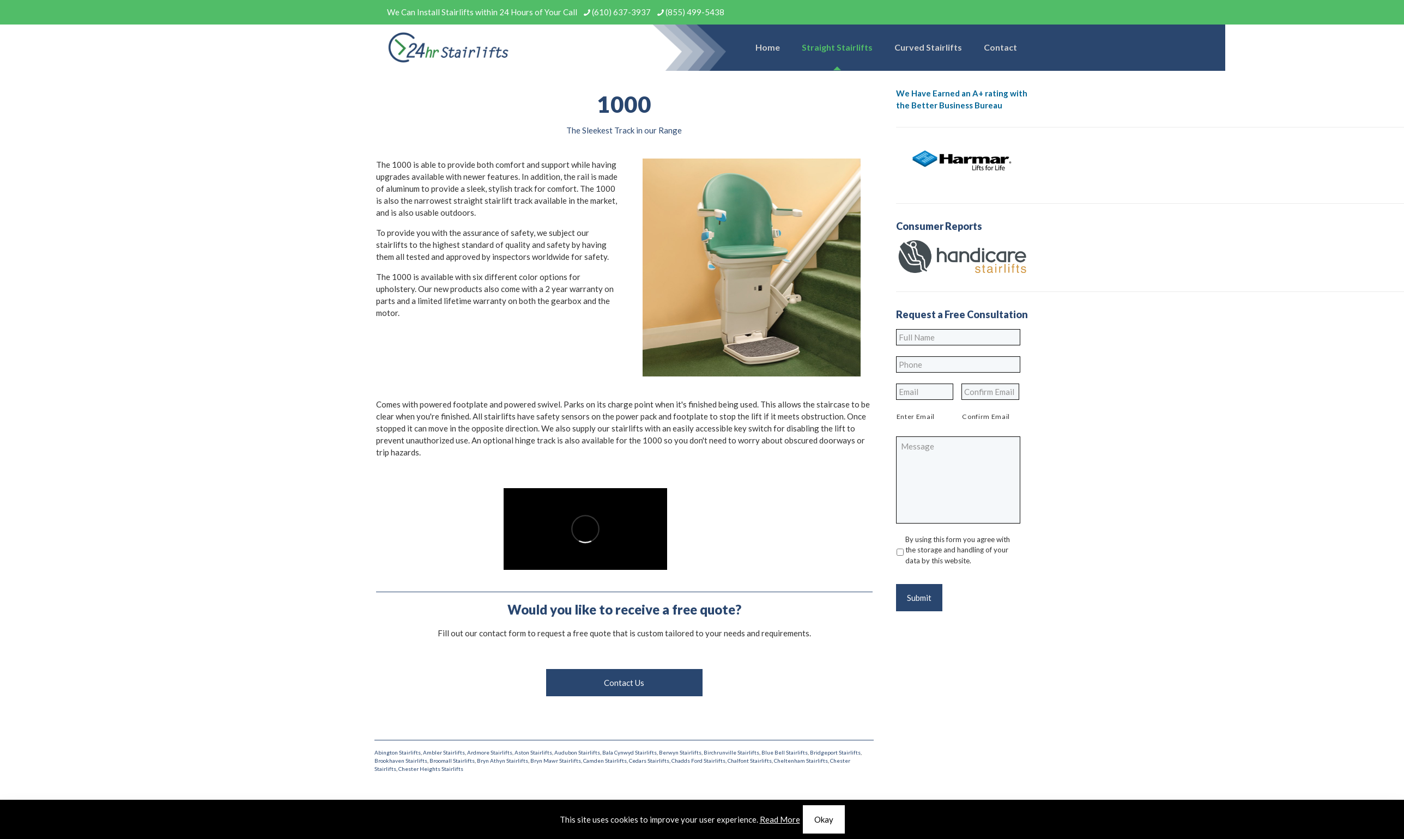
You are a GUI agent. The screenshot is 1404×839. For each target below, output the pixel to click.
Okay (823, 819)
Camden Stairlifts (605, 760)
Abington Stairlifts (397, 752)
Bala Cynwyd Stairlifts (629, 752)
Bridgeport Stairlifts (835, 752)
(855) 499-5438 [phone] (694, 12)
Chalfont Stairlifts (750, 760)
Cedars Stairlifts (649, 760)
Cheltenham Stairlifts (801, 760)
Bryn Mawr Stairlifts (555, 760)
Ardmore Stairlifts (489, 752)
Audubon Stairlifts (577, 752)
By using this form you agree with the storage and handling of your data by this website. (957, 550)
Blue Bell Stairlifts (784, 752)
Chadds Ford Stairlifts (698, 760)
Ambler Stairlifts (444, 752)
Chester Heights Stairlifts (430, 768)
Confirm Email (986, 416)
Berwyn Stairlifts (680, 752)
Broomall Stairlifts (452, 760)
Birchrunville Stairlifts (731, 752)
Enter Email (916, 416)
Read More (780, 819)
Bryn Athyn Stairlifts (502, 760)
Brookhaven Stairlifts (400, 760)
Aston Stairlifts (533, 752)
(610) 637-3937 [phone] (621, 12)
